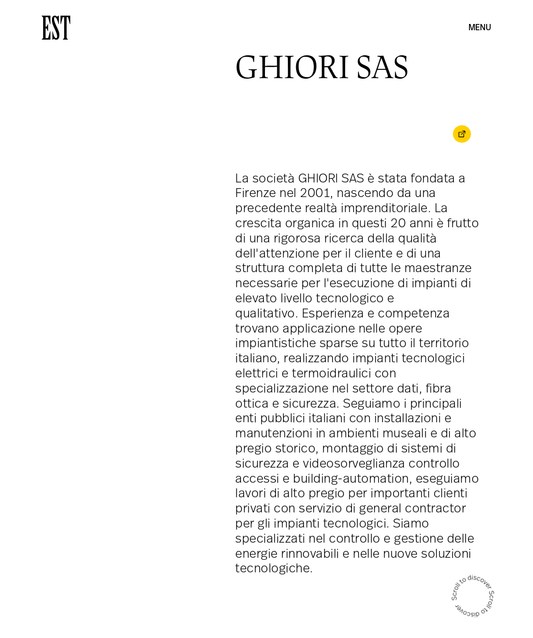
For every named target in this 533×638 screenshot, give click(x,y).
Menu (479, 28)
